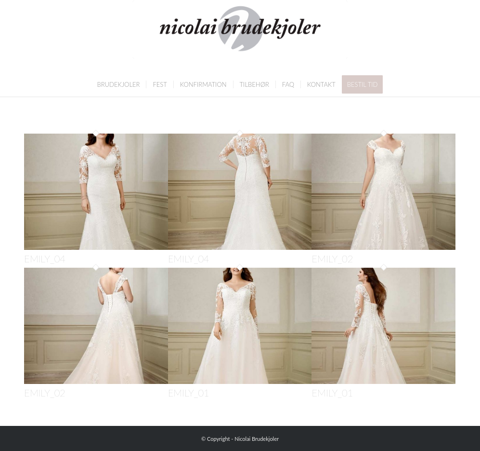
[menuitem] (118, 84)
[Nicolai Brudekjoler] (240, 36)
